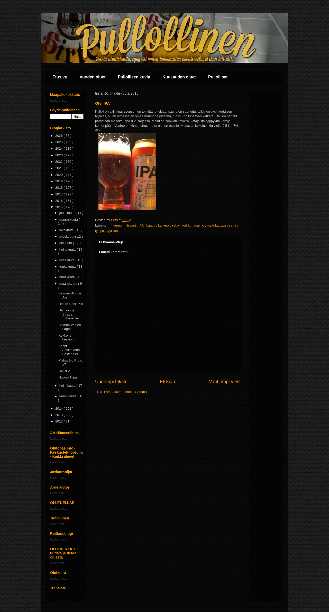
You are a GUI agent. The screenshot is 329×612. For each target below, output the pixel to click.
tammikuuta (68, 396)
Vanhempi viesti (225, 381)
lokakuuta (67, 230)
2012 (59, 421)
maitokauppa (217, 225)
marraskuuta (69, 219)
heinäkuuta (68, 249)
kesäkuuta (67, 260)
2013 (59, 415)
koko (176, 225)
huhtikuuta (67, 277)
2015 (59, 207)
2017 (59, 194)
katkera (164, 225)
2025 (59, 142)
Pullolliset (218, 77)
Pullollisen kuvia (134, 77)
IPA (141, 225)
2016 (59, 201)
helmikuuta (67, 386)
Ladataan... (58, 100)
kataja (151, 225)
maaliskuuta (68, 283)
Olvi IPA (64, 371)
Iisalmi (131, 225)
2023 (59, 155)
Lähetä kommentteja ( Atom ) (125, 392)
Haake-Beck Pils (70, 304)
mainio (199, 225)
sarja (233, 225)
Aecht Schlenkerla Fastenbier (69, 350)
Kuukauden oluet (179, 77)
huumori (118, 225)
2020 (59, 175)
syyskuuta (67, 236)
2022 (59, 162)
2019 (59, 181)
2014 (59, 408)
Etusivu (59, 77)
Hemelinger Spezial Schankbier (68, 314)
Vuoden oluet (93, 77)
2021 (59, 168)
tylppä (100, 231)
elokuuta (66, 243)
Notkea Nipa (67, 377)
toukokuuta (68, 266)
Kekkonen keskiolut (66, 337)
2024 (59, 148)
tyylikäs (112, 231)
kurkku (187, 225)
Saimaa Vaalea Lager (69, 327)
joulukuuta (67, 213)
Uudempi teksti (110, 381)
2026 (59, 136)
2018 (59, 188)
